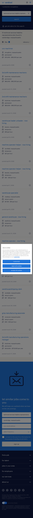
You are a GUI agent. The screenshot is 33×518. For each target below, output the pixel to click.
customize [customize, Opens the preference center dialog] (16, 261)
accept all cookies (16, 270)
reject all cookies (16, 266)
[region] (16, 259)
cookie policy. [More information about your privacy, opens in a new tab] (17, 257)
